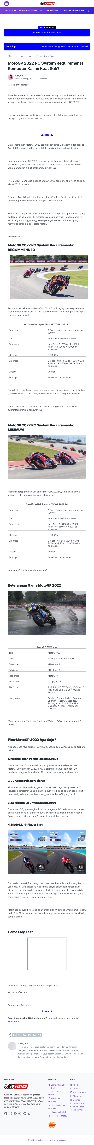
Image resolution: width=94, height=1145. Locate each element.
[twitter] (19, 1035)
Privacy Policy (78, 1092)
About (74, 1085)
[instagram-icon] (10, 1113)
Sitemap (75, 1100)
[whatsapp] (24, 1035)
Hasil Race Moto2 (57, 1116)
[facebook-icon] (5, 1113)
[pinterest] (34, 1035)
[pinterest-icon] (24, 1113)
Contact (75, 1088)
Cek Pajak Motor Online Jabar (47, 32)
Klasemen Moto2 (57, 1112)
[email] (39, 1035)
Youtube (12, 1021)
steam (29, 1005)
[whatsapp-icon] (19, 1113)
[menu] (6, 3)
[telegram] (29, 1035)
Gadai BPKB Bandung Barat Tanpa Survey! (77, 1106)
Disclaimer (76, 1096)
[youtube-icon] (15, 1113)
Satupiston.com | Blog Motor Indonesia (50, 1140)
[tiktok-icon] (29, 1113)
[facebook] (14, 1035)
